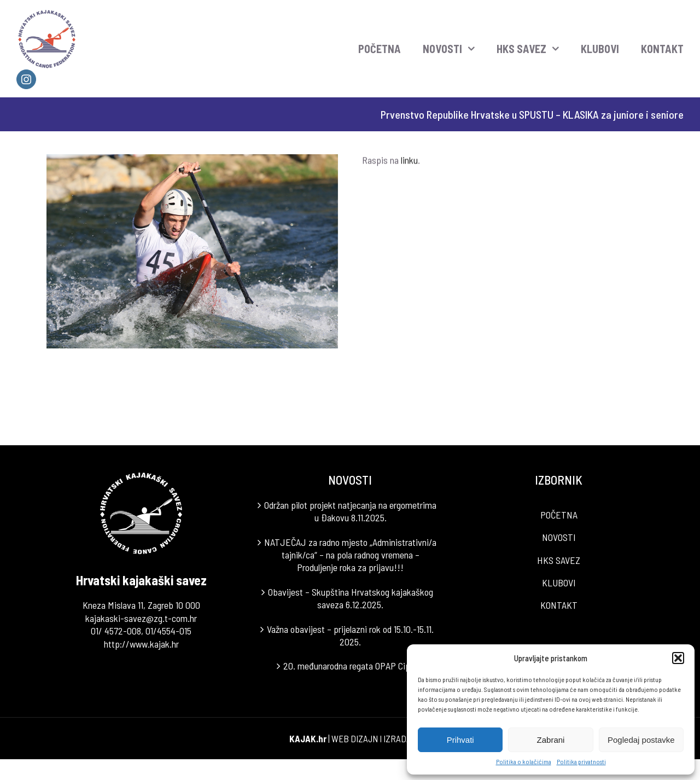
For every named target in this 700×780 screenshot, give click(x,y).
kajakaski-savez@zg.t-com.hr (141, 618)
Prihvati (460, 739)
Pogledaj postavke (641, 739)
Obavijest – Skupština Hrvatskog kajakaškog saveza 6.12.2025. (350, 598)
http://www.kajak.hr (141, 644)
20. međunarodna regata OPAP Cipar (350, 666)
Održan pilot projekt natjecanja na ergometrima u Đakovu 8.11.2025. (350, 511)
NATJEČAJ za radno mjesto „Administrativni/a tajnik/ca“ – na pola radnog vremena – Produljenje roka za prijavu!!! (350, 555)
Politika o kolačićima (523, 761)
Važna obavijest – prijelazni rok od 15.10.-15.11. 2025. (350, 635)
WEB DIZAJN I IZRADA (371, 738)
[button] (678, 658)
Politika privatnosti (581, 761)
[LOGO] (47, 13)
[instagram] (26, 79)
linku (409, 161)
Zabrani (551, 739)
